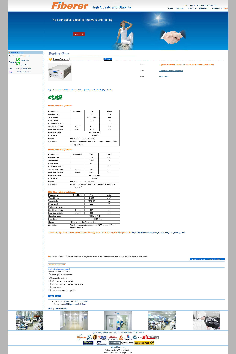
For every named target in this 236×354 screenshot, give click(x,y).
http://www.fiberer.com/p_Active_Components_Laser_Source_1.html (158, 233)
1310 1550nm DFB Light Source (76, 301)
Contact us (217, 8)
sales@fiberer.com (23, 56)
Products (192, 8)
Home (170, 8)
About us (180, 8)
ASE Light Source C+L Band (75, 304)
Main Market (204, 8)
